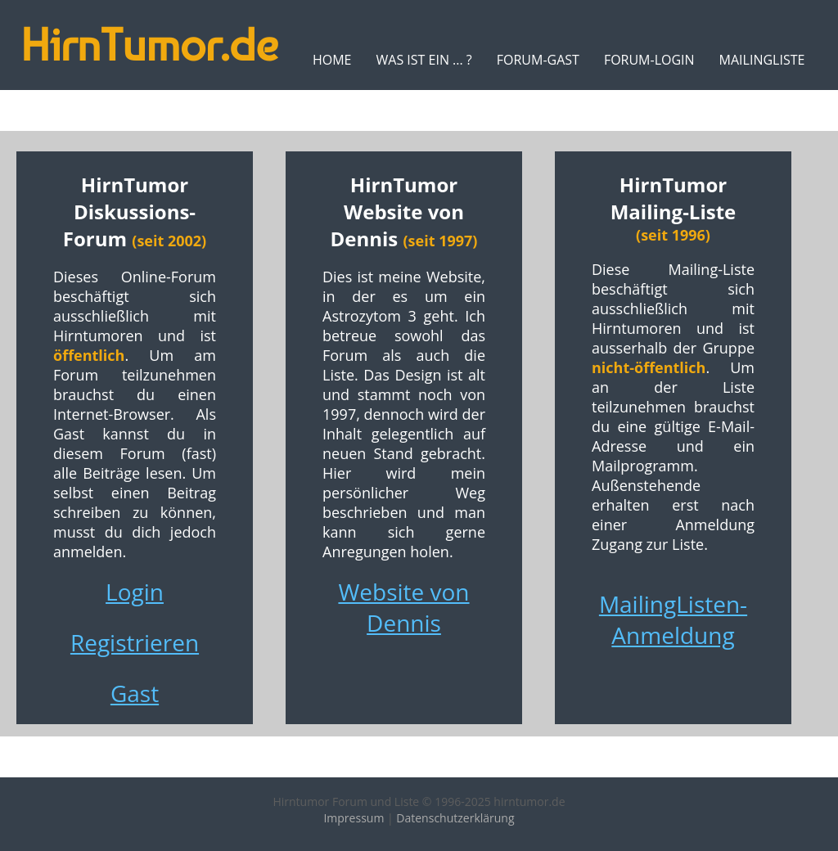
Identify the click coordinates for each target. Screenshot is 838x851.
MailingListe (762, 60)
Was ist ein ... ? (423, 60)
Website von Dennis (403, 607)
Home (332, 60)
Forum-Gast (538, 60)
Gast (134, 693)
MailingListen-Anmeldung (673, 619)
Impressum (353, 818)
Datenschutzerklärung (455, 818)
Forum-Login (649, 60)
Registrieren (134, 642)
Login (135, 591)
